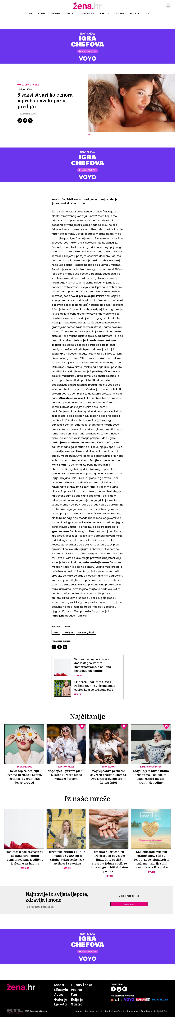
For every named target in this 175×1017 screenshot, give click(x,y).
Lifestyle (119, 13)
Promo (76, 989)
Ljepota (104, 13)
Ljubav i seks (87, 13)
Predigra (68, 632)
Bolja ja (134, 13)
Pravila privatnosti (94, 1011)
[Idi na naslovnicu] (87, 9)
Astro (41, 13)
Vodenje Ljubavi (86, 632)
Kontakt (79, 1011)
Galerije (55, 13)
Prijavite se (129, 904)
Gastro (70, 13)
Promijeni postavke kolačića (154, 1011)
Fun (147, 13)
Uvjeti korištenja (130, 1011)
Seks (56, 632)
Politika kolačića (112, 1011)
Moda (29, 13)
